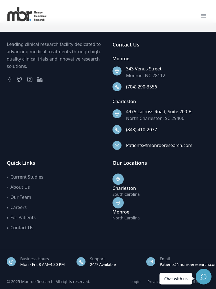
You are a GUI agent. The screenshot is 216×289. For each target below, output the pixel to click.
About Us (18, 187)
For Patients (21, 217)
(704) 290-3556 (141, 87)
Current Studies (25, 177)
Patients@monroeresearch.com (159, 145)
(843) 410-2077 (141, 129)
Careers (17, 207)
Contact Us (20, 227)
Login (135, 281)
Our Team (19, 197)
